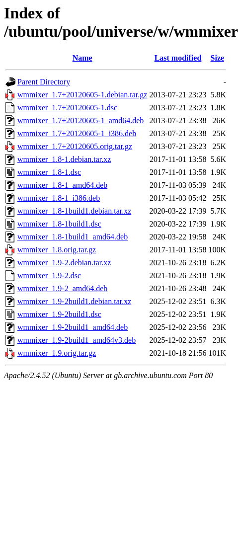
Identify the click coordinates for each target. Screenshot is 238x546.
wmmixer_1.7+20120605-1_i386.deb (76, 133)
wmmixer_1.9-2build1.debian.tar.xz (74, 301)
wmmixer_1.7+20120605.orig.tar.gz (74, 146)
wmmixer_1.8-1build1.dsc (59, 224)
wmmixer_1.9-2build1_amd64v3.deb (76, 340)
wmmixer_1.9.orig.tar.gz (56, 353)
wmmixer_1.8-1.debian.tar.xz (64, 159)
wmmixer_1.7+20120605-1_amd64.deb (80, 120)
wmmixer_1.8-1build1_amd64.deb (72, 237)
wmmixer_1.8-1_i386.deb (58, 198)
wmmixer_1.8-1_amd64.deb (62, 185)
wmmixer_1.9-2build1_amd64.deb (72, 327)
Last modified (178, 58)
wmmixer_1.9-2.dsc (49, 275)
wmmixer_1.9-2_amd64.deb (62, 288)
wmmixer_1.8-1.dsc (49, 172)
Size (218, 58)
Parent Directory (43, 82)
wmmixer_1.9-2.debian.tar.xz (64, 262)
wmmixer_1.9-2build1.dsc (59, 314)
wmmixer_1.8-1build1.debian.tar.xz (74, 211)
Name (82, 58)
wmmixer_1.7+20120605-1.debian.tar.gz (82, 94)
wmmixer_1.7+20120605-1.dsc (67, 107)
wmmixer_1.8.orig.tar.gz (56, 249)
